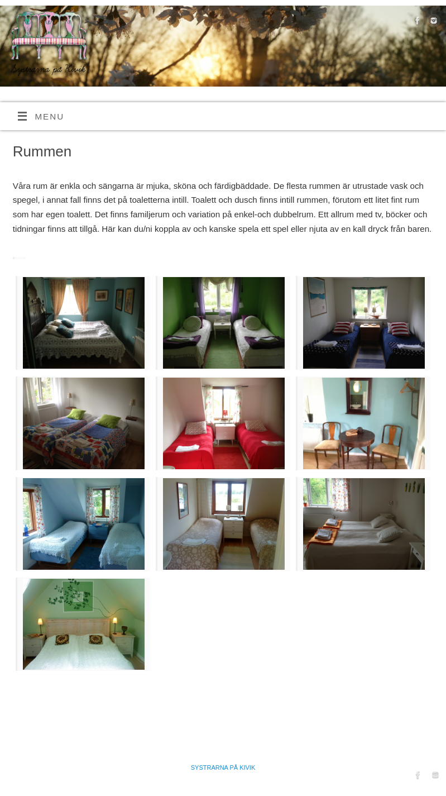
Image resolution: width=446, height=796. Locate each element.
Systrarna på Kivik (223, 767)
